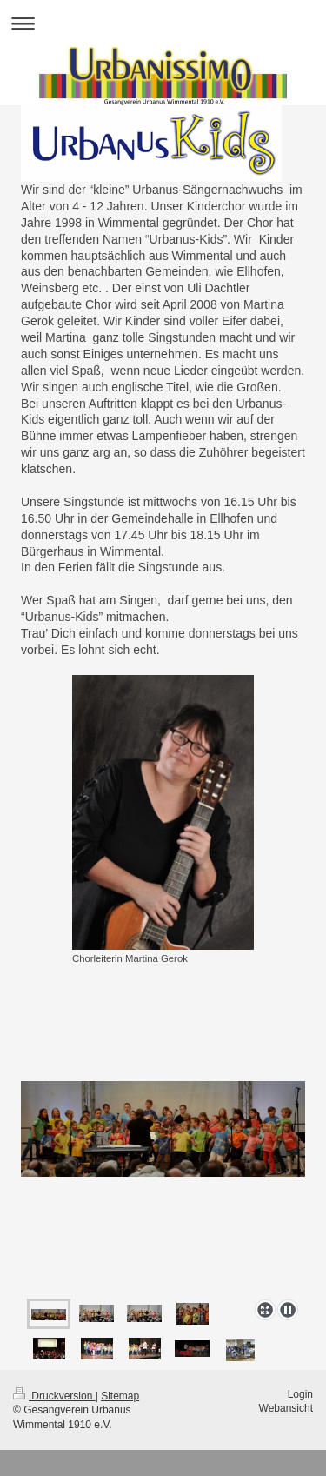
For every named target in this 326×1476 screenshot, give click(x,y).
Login (300, 1394)
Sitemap (120, 1396)
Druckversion (54, 1396)
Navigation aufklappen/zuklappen (163, 23)
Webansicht (286, 1408)
